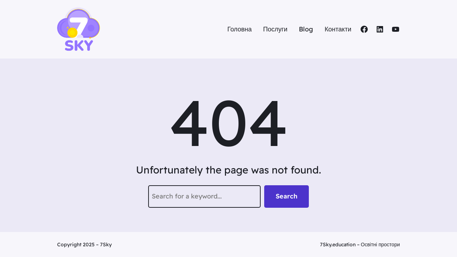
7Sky (106, 244)
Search (286, 196)
